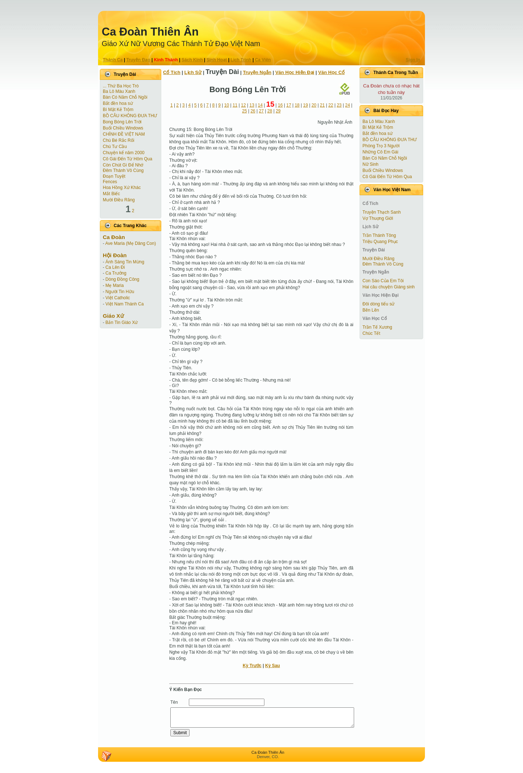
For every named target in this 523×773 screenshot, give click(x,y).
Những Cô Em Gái (380, 152)
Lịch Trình (241, 59)
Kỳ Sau (272, 665)
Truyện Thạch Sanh (381, 212)
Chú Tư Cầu (115, 146)
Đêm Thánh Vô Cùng (123, 170)
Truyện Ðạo (138, 59)
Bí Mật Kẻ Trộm (118, 109)
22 (330, 105)
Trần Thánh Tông (379, 235)
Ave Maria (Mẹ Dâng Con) (130, 243)
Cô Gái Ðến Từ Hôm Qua (127, 158)
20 (314, 105)
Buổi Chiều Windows (123, 128)
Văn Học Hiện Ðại (294, 72)
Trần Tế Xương (377, 327)
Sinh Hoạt (217, 59)
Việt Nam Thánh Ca (124, 304)
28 (269, 111)
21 (322, 105)
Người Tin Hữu (119, 291)
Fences (110, 181)
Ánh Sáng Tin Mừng (124, 261)
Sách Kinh (192, 59)
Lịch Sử (193, 72)
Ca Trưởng (115, 273)
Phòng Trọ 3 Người (381, 145)
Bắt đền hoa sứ (118, 103)
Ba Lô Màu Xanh (119, 91)
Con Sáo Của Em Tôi (383, 280)
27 (261, 111)
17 (288, 105)
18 (297, 105)
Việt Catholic (117, 297)
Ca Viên (263, 59)
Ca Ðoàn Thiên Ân (150, 31)
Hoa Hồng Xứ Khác (122, 187)
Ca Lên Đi (115, 267)
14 (260, 105)
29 (278, 111)
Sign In (413, 59)
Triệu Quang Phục (380, 241)
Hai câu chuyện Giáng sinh (388, 286)
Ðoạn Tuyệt (114, 176)
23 (339, 105)
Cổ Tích (172, 72)
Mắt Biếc (111, 193)
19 (305, 105)
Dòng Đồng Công (122, 279)
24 (347, 105)
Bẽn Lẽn (370, 310)
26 (253, 111)
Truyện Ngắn (257, 72)
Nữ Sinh (370, 164)
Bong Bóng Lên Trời (122, 121)
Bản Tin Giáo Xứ (121, 322)
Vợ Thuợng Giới (377, 218)
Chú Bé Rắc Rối (118, 140)
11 (234, 105)
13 (252, 105)
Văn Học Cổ (331, 72)
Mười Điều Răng (119, 199)
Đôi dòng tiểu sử (378, 304)
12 (243, 105)
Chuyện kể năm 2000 (124, 152)
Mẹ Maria (114, 285)
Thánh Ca (113, 59)
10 (226, 105)
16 (280, 105)
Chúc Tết (371, 333)
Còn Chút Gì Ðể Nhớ (123, 165)
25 (244, 111)
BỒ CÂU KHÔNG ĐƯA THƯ (130, 115)
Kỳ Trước (252, 665)
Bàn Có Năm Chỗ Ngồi (125, 97)
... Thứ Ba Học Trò (121, 86)
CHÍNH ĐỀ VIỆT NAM (124, 134)
